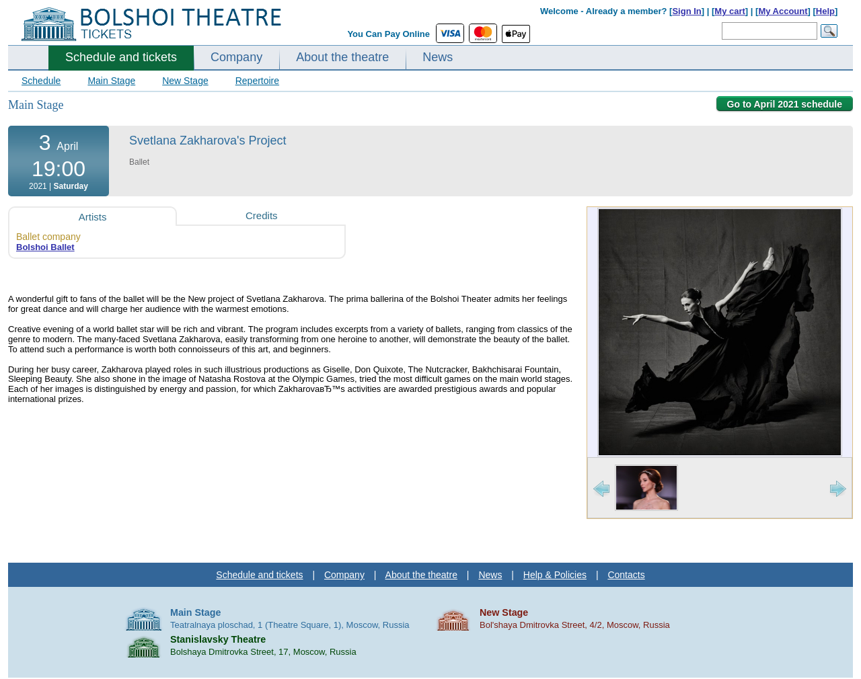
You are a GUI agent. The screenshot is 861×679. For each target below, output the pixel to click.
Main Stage (111, 80)
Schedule (41, 80)
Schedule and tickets (121, 57)
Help (825, 11)
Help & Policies (555, 574)
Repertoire (257, 80)
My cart (729, 11)
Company (236, 57)
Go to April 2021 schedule (784, 104)
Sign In (686, 11)
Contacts (625, 574)
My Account (782, 11)
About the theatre (342, 57)
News (437, 57)
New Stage (185, 80)
